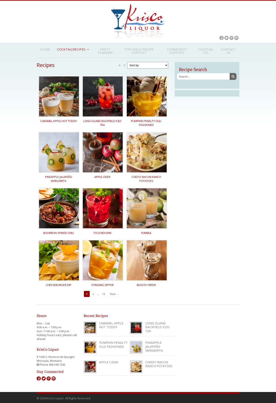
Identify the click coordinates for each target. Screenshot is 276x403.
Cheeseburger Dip (58, 285)
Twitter (226, 38)
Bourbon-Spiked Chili (58, 233)
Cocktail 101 (205, 51)
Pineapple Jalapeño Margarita (58, 179)
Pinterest (231, 38)
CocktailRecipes (71, 49)
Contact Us (228, 51)
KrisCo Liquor (138, 21)
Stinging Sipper (102, 285)
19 (103, 294)
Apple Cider (102, 177)
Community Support (177, 51)
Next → (114, 294)
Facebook (222, 38)
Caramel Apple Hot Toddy (58, 121)
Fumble (146, 233)
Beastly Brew (146, 285)
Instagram (236, 38)
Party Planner (105, 51)
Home (45, 49)
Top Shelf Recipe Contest (139, 51)
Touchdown (102, 233)
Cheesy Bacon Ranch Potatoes (146, 179)
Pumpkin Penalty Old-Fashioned (146, 123)
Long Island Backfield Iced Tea (102, 123)
